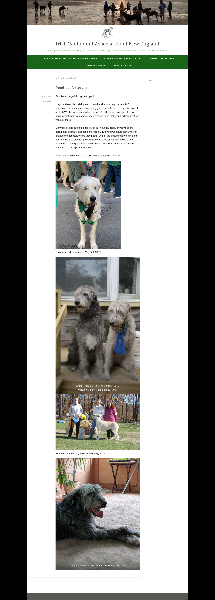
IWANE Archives (122, 65)
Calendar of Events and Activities (122, 58)
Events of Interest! (161, 58)
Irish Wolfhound (96, 65)
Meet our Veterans (71, 88)
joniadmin (47, 101)
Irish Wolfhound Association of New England (107, 44)
